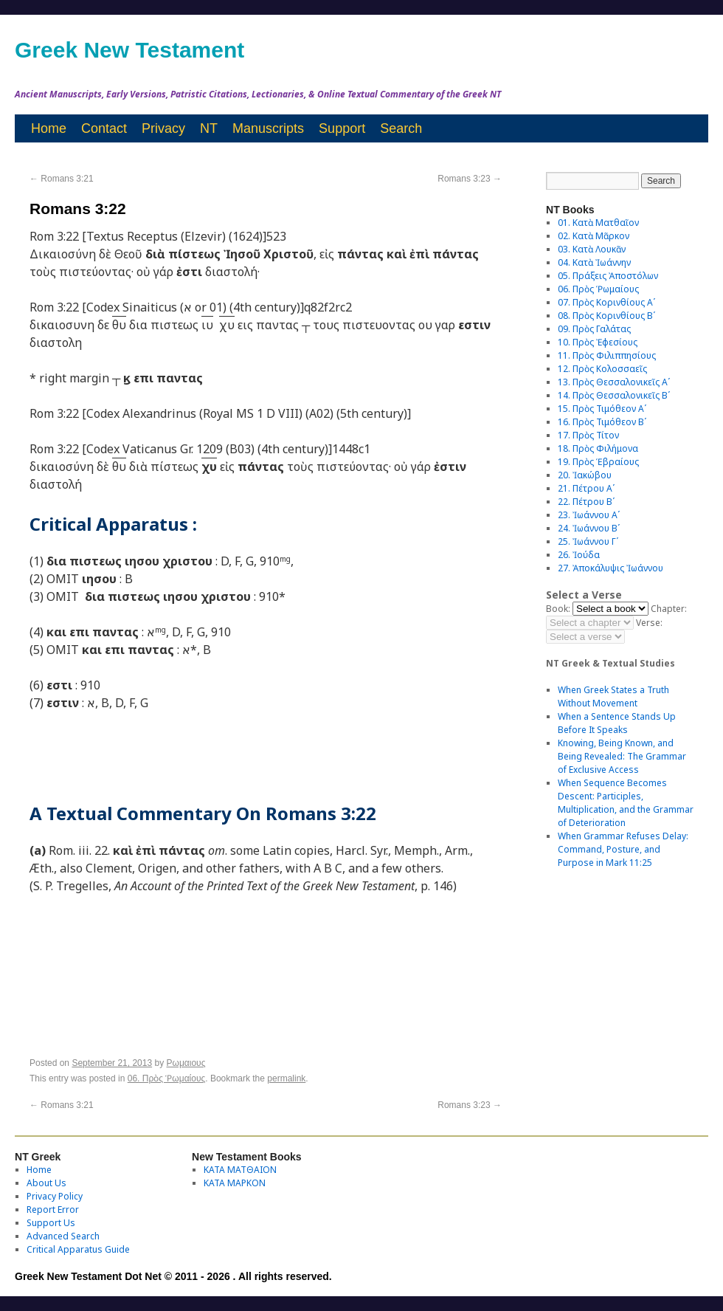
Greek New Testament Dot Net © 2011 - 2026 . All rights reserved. (173, 1276)
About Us (46, 1183)
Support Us (51, 1223)
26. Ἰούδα (579, 554)
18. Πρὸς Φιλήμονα (598, 448)
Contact (104, 128)
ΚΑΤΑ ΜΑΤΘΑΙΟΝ (240, 1169)
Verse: (649, 622)
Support (342, 128)
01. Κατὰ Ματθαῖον (598, 222)
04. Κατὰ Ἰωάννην (594, 262)
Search (401, 128)
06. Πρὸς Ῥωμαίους (167, 1078)
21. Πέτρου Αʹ (586, 488)
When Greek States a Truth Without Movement (613, 696)
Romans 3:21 (62, 178)
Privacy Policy (55, 1196)
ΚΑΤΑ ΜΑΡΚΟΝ (235, 1183)
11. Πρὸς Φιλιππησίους (607, 355)
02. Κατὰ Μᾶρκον (593, 236)
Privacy (163, 128)
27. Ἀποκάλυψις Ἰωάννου (610, 568)
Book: (558, 608)
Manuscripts (268, 128)
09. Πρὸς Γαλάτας (594, 329)
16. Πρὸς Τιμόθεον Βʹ (602, 422)
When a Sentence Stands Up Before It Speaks (617, 723)
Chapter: (669, 608)
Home (48, 128)
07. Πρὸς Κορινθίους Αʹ (606, 302)
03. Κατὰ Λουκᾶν (592, 249)
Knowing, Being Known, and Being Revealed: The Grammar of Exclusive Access (622, 756)
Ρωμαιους (186, 1063)
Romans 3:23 (469, 178)
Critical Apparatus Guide (78, 1249)
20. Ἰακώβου (585, 475)
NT (209, 128)
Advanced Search (63, 1236)
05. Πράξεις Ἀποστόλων (608, 275)
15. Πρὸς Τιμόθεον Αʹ (602, 408)
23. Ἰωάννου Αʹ (589, 515)
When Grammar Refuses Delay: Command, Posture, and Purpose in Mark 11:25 (623, 849)
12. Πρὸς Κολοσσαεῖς (602, 368)
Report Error (53, 1209)
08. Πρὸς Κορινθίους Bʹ (606, 315)
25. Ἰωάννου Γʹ (588, 541)
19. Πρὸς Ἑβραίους (598, 461)
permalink (286, 1078)
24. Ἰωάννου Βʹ (589, 528)
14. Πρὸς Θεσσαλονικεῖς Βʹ (614, 395)
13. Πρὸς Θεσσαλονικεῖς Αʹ (614, 382)
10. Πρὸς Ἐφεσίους (597, 342)
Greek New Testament (129, 50)
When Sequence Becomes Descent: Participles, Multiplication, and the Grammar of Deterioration (625, 803)
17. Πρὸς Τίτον (588, 435)
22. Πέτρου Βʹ (586, 501)
